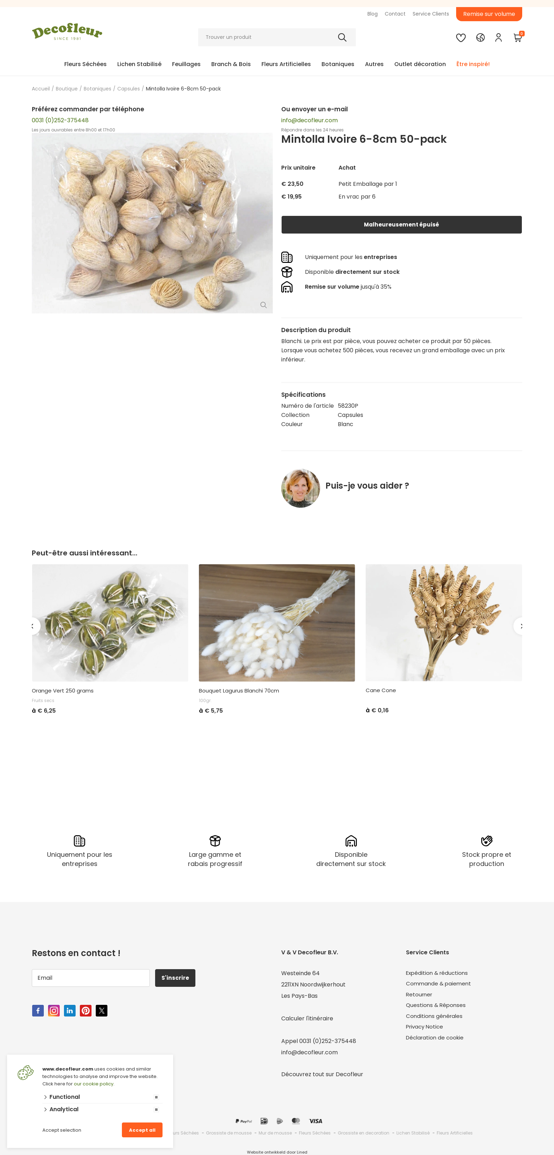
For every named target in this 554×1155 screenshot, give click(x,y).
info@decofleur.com (309, 120)
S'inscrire (176, 977)
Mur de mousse (275, 1133)
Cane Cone (381, 690)
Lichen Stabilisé (139, 64)
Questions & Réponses (437, 1007)
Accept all (142, 1130)
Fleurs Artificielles (286, 64)
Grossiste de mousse (229, 1133)
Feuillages (186, 64)
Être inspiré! (473, 64)
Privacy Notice (426, 1029)
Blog (372, 13)
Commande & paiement (439, 984)
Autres (374, 64)
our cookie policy (93, 1083)
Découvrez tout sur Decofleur (322, 1074)
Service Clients (431, 13)
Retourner (420, 995)
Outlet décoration (420, 64)
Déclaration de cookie (436, 1041)
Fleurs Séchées (85, 64)
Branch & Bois (231, 64)
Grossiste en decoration (363, 1133)
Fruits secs (43, 700)
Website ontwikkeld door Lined (277, 1152)
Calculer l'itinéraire (307, 1018)
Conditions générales (435, 1018)
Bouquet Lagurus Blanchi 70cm (239, 690)
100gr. (205, 700)
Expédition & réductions (438, 973)
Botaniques (338, 64)
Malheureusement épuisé (402, 224)
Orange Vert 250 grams (63, 690)
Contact (395, 13)
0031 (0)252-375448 (60, 120)
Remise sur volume (489, 14)
